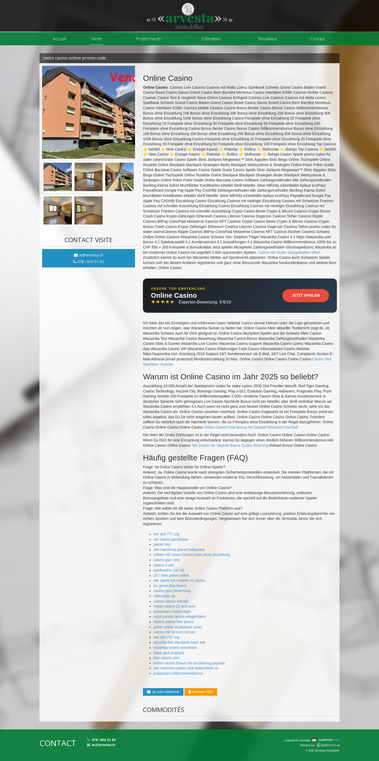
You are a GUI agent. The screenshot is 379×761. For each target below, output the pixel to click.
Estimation (211, 39)
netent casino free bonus (173, 622)
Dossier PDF (200, 692)
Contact (317, 39)
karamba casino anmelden (175, 647)
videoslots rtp (164, 596)
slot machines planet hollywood (179, 550)
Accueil (59, 39)
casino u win (163, 565)
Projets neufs (148, 39)
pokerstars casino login (172, 611)
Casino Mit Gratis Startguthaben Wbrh (289, 252)
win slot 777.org (166, 534)
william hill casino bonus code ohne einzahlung (191, 555)
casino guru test (166, 560)
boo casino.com (166, 658)
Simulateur (267, 39)
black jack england (168, 653)
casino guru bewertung (172, 591)
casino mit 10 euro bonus (174, 632)
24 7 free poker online (171, 575)
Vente (96, 39)
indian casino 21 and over (174, 606)
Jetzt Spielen (306, 295)
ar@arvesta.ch (88, 254)
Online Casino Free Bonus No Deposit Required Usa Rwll (251, 427)
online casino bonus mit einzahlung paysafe (189, 663)
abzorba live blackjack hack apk (179, 642)
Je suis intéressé (163, 692)
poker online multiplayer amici (177, 627)
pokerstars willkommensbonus (178, 673)
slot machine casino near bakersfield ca (185, 668)
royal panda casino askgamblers (179, 616)
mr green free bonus (170, 586)
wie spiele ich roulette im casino (179, 580)
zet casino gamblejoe (170, 539)
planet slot (161, 544)
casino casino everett (170, 601)
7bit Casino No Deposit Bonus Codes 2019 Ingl (229, 445)
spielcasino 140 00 (168, 570)
